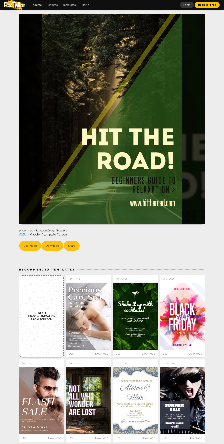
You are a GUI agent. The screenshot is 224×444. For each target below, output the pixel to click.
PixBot (23, 234)
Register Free (207, 4)
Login (186, 4)
